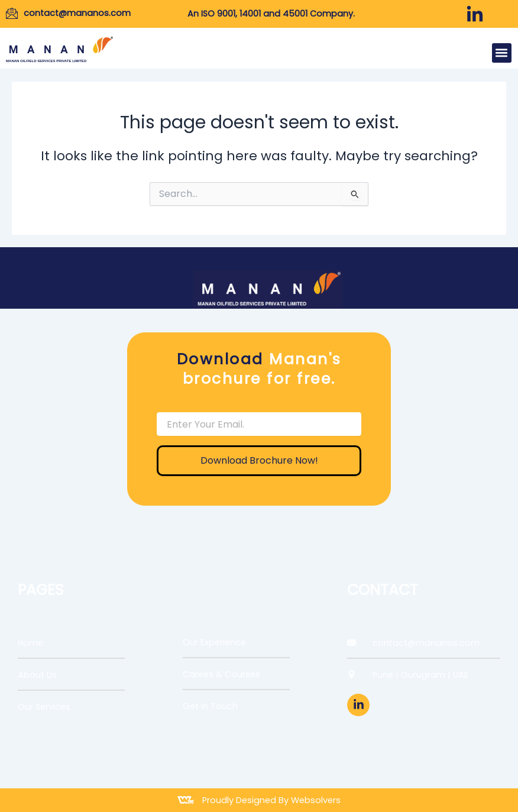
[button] (501, 53)
